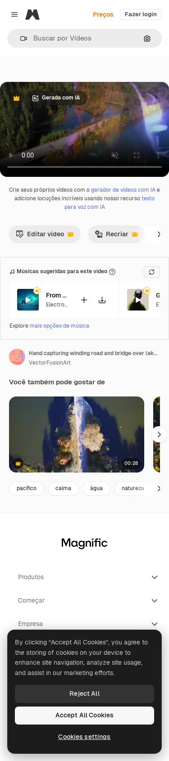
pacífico (27, 488)
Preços (103, 14)
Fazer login (141, 14)
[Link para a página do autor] (17, 357)
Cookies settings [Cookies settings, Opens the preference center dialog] (84, 737)
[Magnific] (32, 14)
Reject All (84, 693)
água (96, 488)
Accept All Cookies (84, 715)
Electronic (59, 304)
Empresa (89, 624)
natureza (133, 488)
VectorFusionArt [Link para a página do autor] (50, 362)
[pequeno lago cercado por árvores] (76, 434)
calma (63, 488)
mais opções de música (59, 325)
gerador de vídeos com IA (123, 190)
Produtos (89, 577)
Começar (89, 600)
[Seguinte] (159, 234)
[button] (20, 38)
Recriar (116, 236)
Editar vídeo (44, 236)
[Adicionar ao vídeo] (84, 299)
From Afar (57, 295)
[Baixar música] (102, 299)
